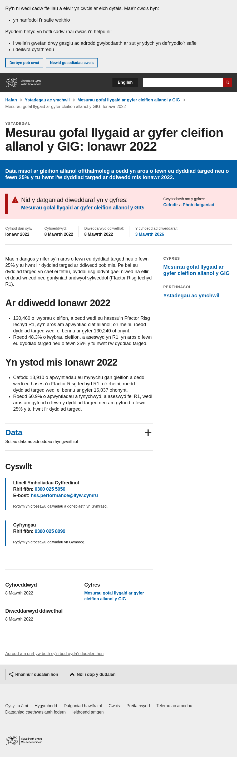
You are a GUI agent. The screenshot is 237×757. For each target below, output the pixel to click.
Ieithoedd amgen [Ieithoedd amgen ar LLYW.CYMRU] (88, 712)
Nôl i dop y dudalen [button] (96, 674)
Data (13, 432)
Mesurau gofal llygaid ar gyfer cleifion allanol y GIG (128, 100)
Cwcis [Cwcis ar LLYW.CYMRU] (114, 706)
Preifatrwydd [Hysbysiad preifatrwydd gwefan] (138, 706)
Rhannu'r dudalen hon (36, 674)
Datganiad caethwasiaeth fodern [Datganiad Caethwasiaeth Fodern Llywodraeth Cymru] (35, 712)
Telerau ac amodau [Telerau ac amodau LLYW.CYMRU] (174, 706)
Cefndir (170, 205)
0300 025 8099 (50, 531)
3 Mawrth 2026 (149, 234)
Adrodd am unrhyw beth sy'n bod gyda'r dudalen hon (54, 653)
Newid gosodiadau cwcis (72, 63)
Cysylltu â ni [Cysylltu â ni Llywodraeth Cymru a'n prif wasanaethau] (16, 706)
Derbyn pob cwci (24, 63)
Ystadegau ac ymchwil (47, 100)
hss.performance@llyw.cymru (64, 495)
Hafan (11, 100)
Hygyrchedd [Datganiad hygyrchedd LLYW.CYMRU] (45, 706)
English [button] (125, 82)
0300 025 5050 (50, 489)
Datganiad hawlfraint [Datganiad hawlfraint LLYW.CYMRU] (83, 706)
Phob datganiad (198, 205)
